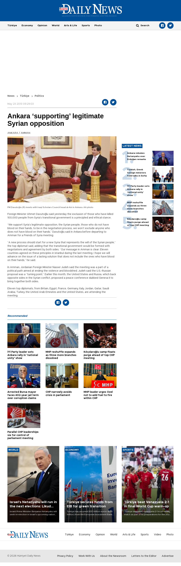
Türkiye (12, 25)
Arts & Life (70, 25)
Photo (98, 25)
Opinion (42, 25)
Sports (86, 25)
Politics (39, 96)
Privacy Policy (65, 556)
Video (157, 534)
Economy (27, 25)
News (10, 96)
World (55, 25)
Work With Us (86, 556)
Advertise (168, 556)
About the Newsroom (113, 556)
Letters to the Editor (144, 556)
